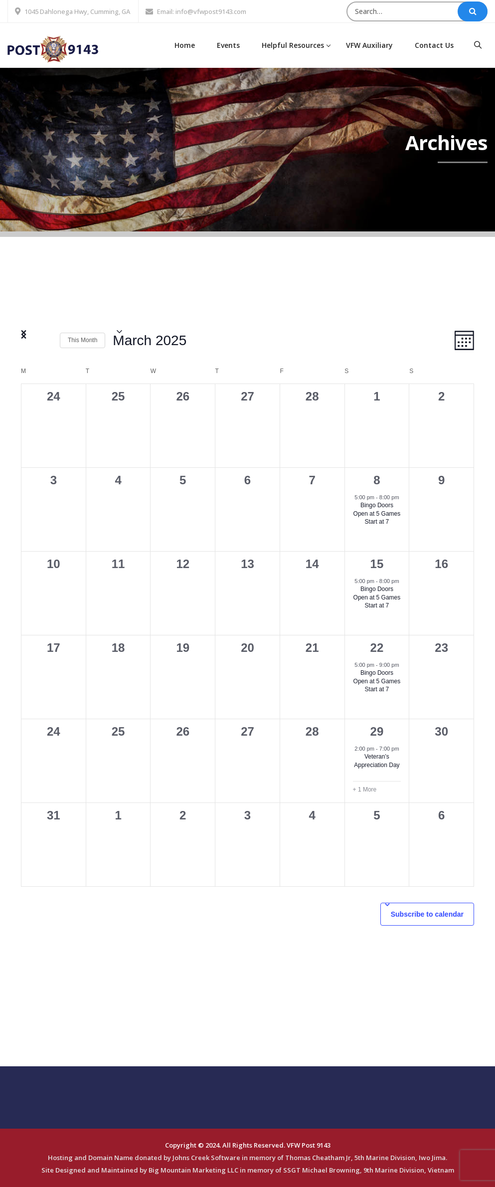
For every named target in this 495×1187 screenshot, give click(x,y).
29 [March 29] (377, 731)
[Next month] (46, 341)
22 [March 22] (377, 647)
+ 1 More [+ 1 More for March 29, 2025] (365, 789)
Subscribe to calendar (427, 914)
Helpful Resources (293, 45)
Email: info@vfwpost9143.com (201, 11)
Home (184, 45)
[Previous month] (27, 341)
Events (228, 45)
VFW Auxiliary (369, 45)
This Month (82, 340)
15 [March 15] (377, 564)
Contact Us (434, 45)
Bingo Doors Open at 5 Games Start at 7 (377, 513)
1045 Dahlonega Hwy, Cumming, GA (77, 11)
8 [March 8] (376, 480)
